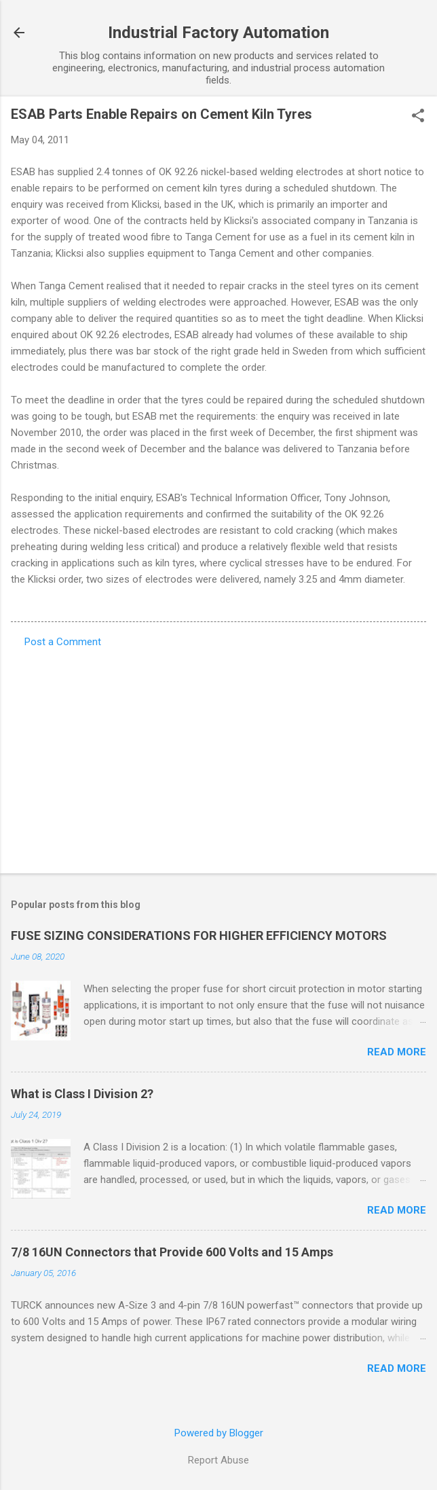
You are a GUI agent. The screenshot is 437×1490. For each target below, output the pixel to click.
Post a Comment (62, 642)
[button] (418, 116)
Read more (396, 1052)
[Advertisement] (218, 756)
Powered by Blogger (218, 1433)
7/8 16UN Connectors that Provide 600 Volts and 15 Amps (172, 1252)
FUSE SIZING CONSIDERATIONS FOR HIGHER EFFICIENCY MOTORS (199, 935)
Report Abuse (218, 1460)
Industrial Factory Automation (218, 32)
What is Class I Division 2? (82, 1094)
